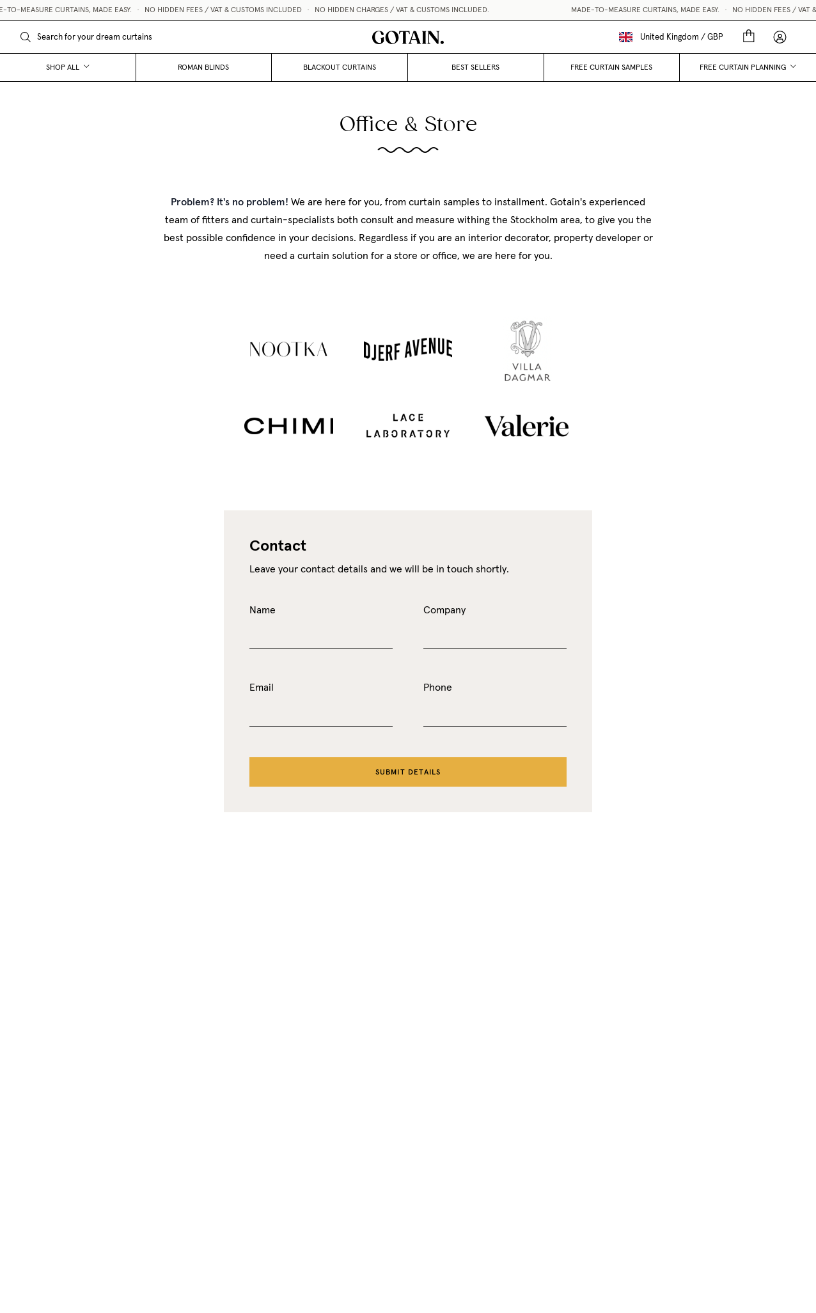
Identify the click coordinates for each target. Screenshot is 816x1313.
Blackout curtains (339, 68)
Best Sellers (475, 68)
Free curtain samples (611, 68)
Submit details (408, 771)
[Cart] (749, 37)
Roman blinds (203, 68)
